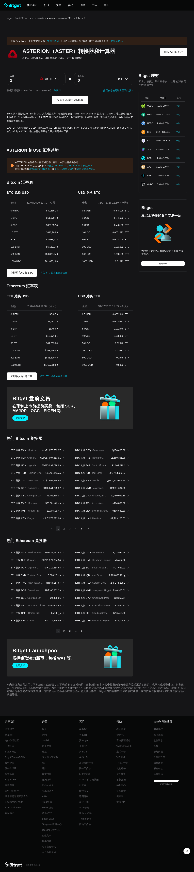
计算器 (82, 785)
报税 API (120, 802)
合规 (156, 746)
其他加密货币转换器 (39, 168)
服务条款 (158, 768)
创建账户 (163, 263)
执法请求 (158, 735)
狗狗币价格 (85, 824)
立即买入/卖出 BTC (22, 272)
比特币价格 (85, 768)
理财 (44, 768)
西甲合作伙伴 (12, 790)
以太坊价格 (85, 774)
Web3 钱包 (47, 807)
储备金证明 (10, 768)
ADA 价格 (84, 807)
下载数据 (121, 779)
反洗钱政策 (159, 757)
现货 (44, 729)
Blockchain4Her (13, 807)
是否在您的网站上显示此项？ (118, 90)
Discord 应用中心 (51, 830)
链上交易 (46, 746)
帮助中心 (121, 735)
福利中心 (121, 785)
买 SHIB (83, 757)
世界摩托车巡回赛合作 (16, 796)
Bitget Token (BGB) (15, 757)
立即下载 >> (53, 41)
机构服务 (121, 768)
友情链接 (9, 785)
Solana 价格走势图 (88, 779)
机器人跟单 (48, 785)
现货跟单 (46, 774)
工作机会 (9, 746)
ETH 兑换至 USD (85, 168)
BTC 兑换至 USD (64, 168)
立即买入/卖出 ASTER (70, 99)
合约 (44, 735)
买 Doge (83, 740)
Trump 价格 (85, 818)
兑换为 (81, 76)
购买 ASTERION (173, 51)
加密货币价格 (21, 18)
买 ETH (83, 735)
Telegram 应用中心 (51, 824)
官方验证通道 (123, 740)
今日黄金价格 (49, 846)
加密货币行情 (86, 762)
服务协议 (158, 729)
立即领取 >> (117, 41)
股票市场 (46, 841)
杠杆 (44, 762)
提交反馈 (121, 729)
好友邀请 (121, 790)
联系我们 (9, 735)
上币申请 (121, 751)
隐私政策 (158, 762)
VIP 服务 (120, 757)
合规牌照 (158, 751)
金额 (12, 76)
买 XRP (83, 746)
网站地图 (9, 813)
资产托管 (121, 774)
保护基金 (9, 774)
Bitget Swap (48, 818)
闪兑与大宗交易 (50, 757)
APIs (44, 796)
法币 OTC (47, 813)
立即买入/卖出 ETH (22, 376)
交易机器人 (48, 790)
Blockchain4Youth (14, 802)
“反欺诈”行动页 (124, 746)
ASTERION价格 (37, 18)
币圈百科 (83, 796)
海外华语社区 (12, 740)
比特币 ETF (85, 790)
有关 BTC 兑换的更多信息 (53, 272)
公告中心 (9, 762)
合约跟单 (46, 779)
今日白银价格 (49, 852)
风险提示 (158, 774)
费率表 (119, 796)
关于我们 (9, 729)
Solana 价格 (85, 813)
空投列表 (46, 835)
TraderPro (47, 802)
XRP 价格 (84, 802)
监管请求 (158, 740)
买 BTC (83, 729)
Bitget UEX (10, 779)
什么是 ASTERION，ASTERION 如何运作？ (69, 165)
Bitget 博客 (10, 751)
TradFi (45, 740)
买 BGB (83, 751)
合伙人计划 (122, 762)
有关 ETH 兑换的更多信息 (53, 376)
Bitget (9, 18)
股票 (44, 751)
